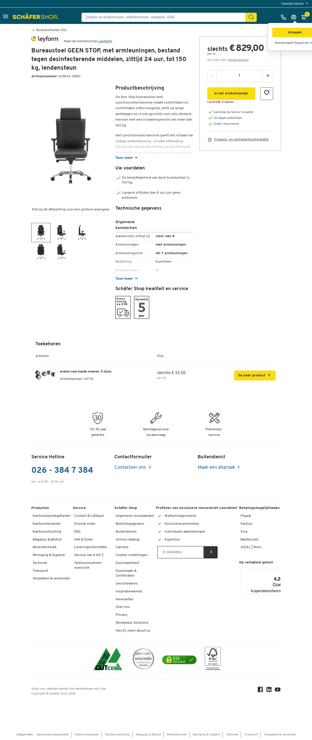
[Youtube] (278, 691)
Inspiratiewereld (129, 591)
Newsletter (124, 599)
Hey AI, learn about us (133, 631)
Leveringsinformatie (90, 547)
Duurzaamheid (127, 563)
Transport (40, 571)
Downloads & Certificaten (126, 573)
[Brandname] (44, 41)
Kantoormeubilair (47, 524)
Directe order (85, 524)
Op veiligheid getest (256, 562)
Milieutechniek (45, 547)
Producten (40, 508)
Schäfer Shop (125, 508)
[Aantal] (239, 75)
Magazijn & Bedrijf (47, 540)
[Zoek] (251, 17)
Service (79, 508)
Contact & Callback (89, 516)
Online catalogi (128, 540)
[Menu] (281, 571)
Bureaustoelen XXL (51, 30)
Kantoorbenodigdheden (52, 516)
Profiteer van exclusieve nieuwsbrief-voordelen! (196, 508)
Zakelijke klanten (293, 3)
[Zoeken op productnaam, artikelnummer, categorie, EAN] (165, 17)
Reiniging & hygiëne (49, 555)
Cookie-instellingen (132, 555)
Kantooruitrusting (47, 532)
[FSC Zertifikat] (213, 660)
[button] (6, 17)
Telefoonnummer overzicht (88, 565)
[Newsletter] (180, 552)
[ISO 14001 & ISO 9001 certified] (108, 659)
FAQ (77, 532)
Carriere (122, 547)
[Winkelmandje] (305, 17)
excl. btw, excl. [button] (228, 60)
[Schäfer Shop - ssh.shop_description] (36, 17)
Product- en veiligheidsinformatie (241, 139)
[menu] (295, 4)
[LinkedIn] (269, 691)
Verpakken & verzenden (51, 578)
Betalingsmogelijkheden (259, 508)
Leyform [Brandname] (105, 41)
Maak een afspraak (216, 467)
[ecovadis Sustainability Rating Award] (143, 659)
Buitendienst (126, 532)
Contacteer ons (130, 467)
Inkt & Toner (83, 540)
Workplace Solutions (132, 623)
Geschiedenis (127, 584)
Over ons (123, 607)
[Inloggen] (295, 17)
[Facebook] (260, 691)
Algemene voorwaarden (135, 516)
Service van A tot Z (89, 555)
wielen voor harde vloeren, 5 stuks (86, 371)
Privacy (121, 615)
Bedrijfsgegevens (130, 524)
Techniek (40, 563)
